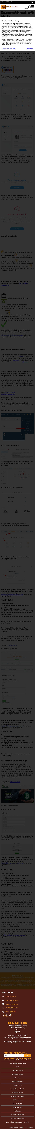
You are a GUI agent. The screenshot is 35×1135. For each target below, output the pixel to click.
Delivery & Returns (17, 1074)
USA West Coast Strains (17, 1114)
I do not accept (29, 48)
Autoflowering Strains (17, 1096)
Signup (27, 1055)
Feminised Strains (17, 1092)
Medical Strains (17, 1107)
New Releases (17, 1085)
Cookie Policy (30, 1127)
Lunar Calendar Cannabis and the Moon (17, 1122)
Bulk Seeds (17, 1111)
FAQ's (17, 1067)
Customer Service (17, 1070)
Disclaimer (17, 1078)
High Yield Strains (17, 1100)
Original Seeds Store (17, 1081)
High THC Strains (17, 1103)
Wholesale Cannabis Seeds (17, 1118)
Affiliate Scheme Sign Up (17, 1089)
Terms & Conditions (16, 1127)
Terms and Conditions (26, 1059)
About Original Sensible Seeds (17, 1063)
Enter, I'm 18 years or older (8, 48)
